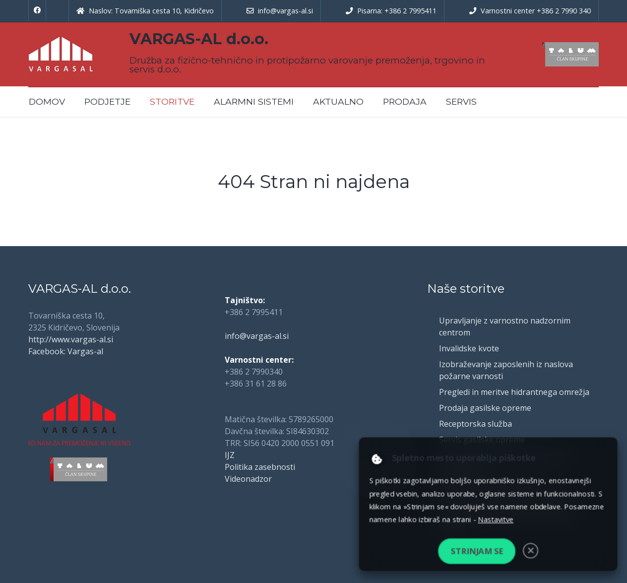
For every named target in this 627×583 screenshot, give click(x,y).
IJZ (230, 455)
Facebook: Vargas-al (65, 351)
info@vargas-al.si (257, 335)
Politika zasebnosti (260, 466)
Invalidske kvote (469, 348)
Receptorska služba (475, 423)
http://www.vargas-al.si (70, 339)
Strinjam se (476, 551)
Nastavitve (495, 519)
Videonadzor (248, 478)
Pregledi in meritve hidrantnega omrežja (514, 392)
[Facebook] (37, 10)
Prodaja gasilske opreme (485, 407)
